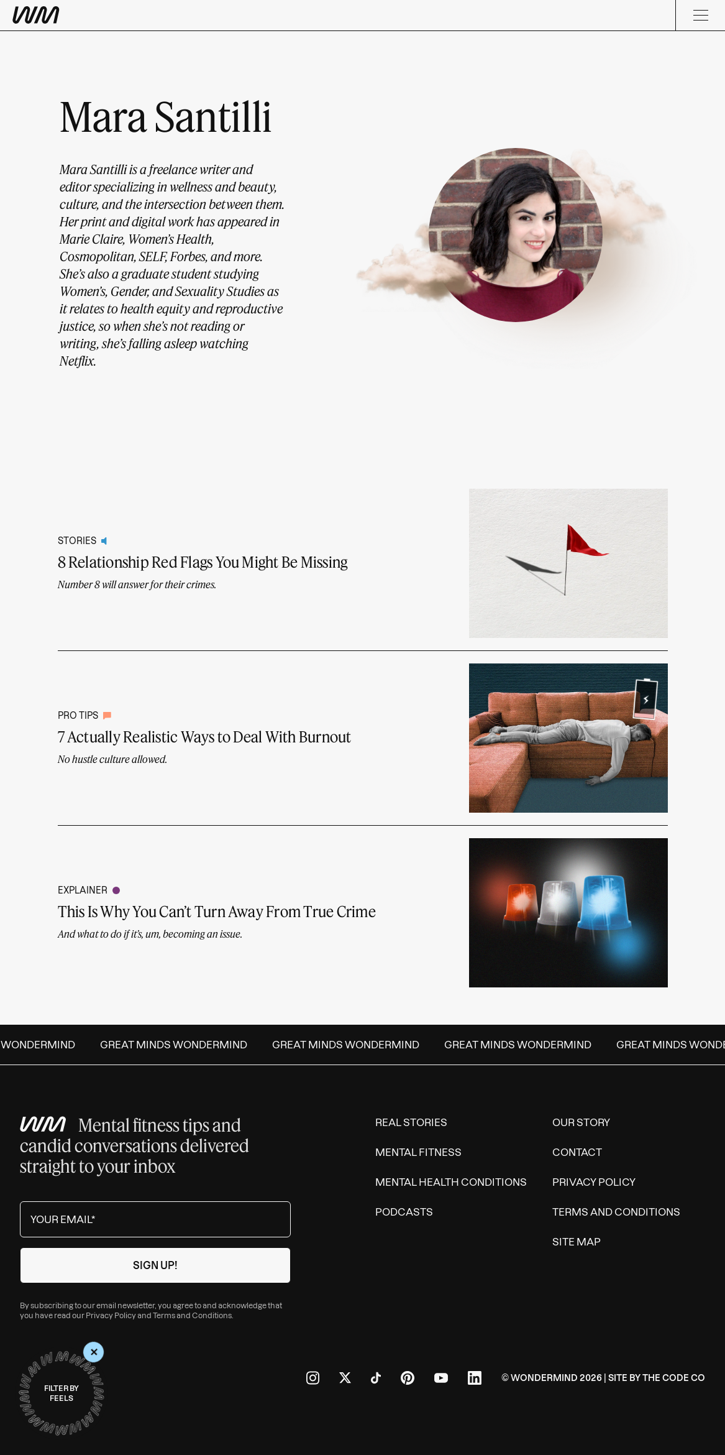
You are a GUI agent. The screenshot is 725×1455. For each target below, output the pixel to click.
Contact (577, 1152)
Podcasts (404, 1211)
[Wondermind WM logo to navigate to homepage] (99, 15)
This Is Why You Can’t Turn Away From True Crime (217, 911)
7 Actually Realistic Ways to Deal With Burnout (205, 737)
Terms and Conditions (192, 1315)
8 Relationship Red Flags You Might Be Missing (203, 562)
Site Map (576, 1241)
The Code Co (673, 1378)
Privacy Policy (111, 1315)
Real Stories (411, 1122)
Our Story (581, 1122)
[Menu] (700, 15)
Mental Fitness (418, 1152)
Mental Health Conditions (451, 1182)
